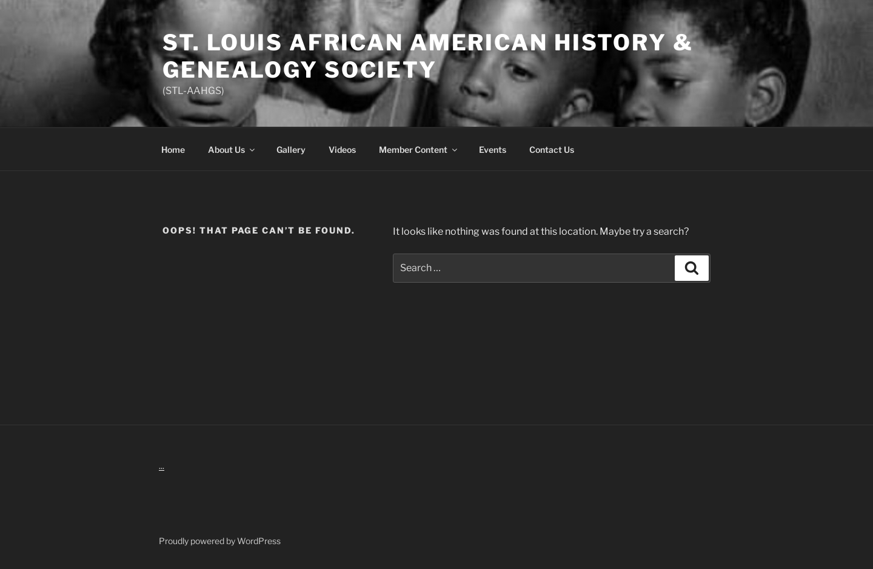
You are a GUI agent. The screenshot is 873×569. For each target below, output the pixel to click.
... (161, 465)
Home (173, 149)
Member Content (419, 149)
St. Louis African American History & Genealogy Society (428, 56)
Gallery (291, 149)
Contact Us (551, 149)
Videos (342, 149)
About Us (232, 149)
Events (492, 149)
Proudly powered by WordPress (220, 541)
